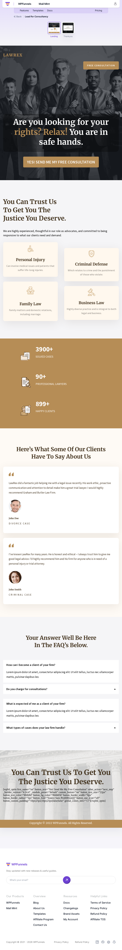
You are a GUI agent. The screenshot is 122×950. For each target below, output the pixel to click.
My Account (70, 919)
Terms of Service (100, 902)
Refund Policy (98, 913)
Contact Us (40, 924)
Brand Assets (71, 913)
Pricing (98, 10)
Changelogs (70, 908)
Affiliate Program (43, 919)
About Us (39, 908)
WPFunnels (13, 902)
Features (24, 10)
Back (18, 16)
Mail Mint (11, 908)
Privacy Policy (98, 908)
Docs (49, 10)
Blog (36, 902)
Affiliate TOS (97, 919)
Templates (38, 10)
